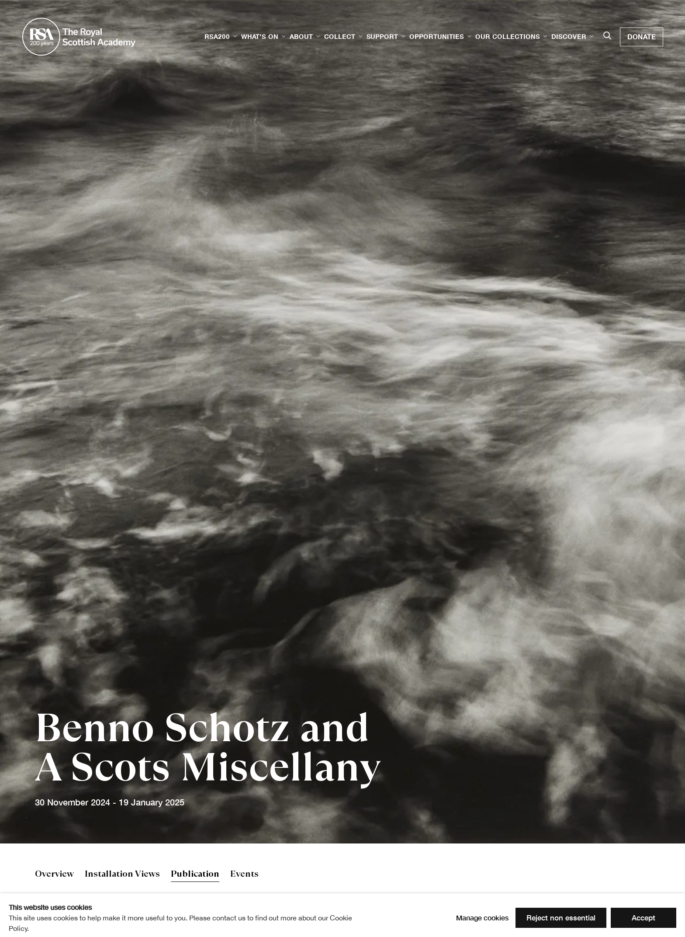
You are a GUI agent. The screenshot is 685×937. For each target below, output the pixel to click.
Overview (54, 875)
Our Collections (507, 36)
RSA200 (217, 36)
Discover (568, 36)
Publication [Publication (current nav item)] (195, 875)
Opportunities (436, 36)
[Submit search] (607, 36)
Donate (641, 37)
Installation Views (122, 875)
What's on (259, 36)
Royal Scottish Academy (78, 36)
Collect (339, 36)
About (301, 36)
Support (382, 36)
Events (244, 875)
